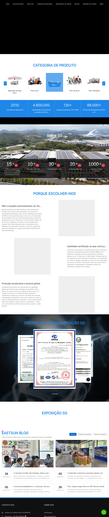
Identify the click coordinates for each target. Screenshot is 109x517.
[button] (103, 83)
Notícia (77, 4)
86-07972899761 (24, 512)
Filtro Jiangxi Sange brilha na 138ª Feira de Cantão (85, 491)
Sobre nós (30, 4)
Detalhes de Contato (89, 4)
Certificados (48, 512)
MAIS (101, 4)
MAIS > (54, 85)
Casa (7, 4)
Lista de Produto (18, 4)
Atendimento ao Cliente (63, 4)
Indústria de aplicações (44, 4)
